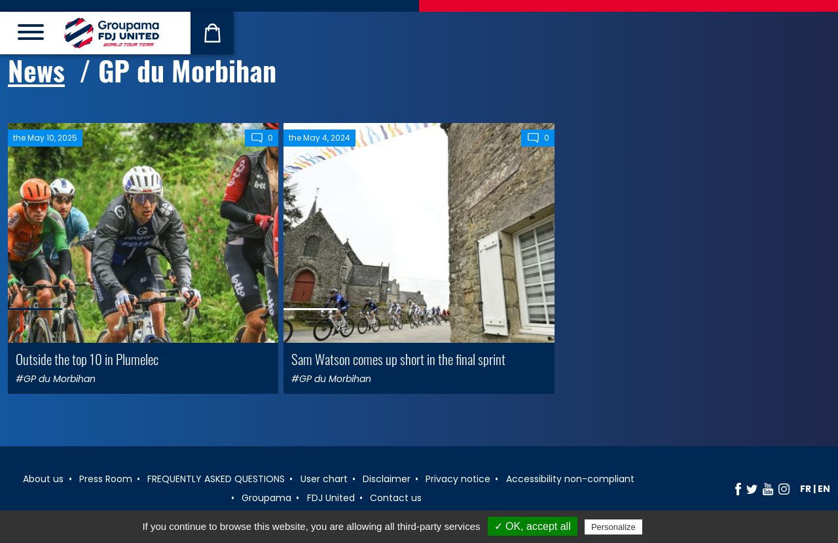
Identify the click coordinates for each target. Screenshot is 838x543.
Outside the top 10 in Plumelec (87, 359)
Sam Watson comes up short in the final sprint (398, 359)
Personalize (613, 527)
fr (805, 488)
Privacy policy (677, 526)
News (36, 70)
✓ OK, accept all (532, 526)
